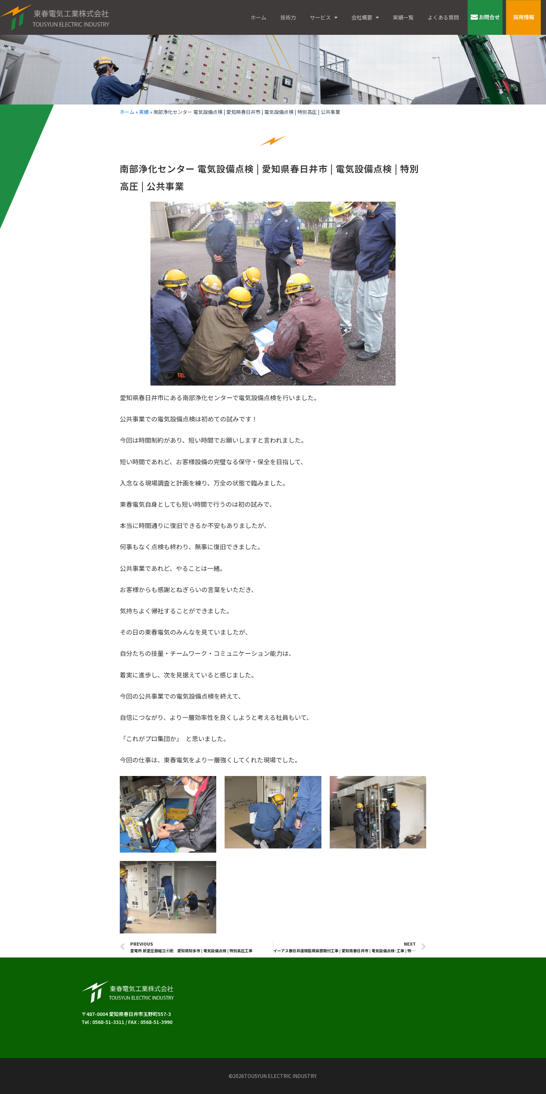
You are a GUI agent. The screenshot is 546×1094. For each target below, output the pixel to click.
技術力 (288, 17)
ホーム (258, 17)
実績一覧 (403, 17)
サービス (323, 17)
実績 (144, 111)
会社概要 (365, 17)
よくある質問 (443, 17)
